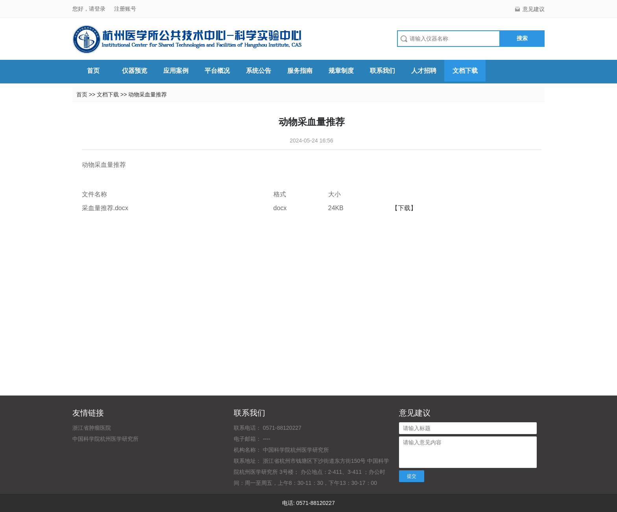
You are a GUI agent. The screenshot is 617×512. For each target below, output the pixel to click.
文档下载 (465, 70)
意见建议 (534, 9)
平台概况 (217, 70)
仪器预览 (134, 70)
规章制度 (341, 70)
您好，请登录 (89, 9)
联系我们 (382, 70)
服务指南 (299, 70)
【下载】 (404, 208)
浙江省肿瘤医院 (91, 428)
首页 (93, 70)
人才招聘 (423, 70)
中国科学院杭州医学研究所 (105, 439)
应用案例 (175, 70)
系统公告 (258, 70)
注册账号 (125, 9)
